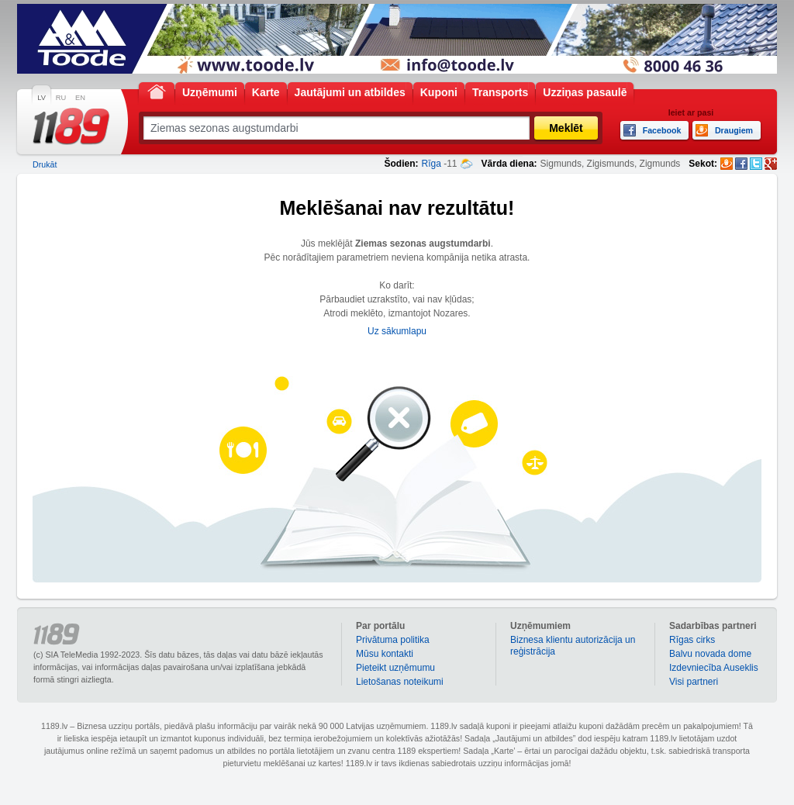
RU (61, 98)
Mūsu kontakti (384, 653)
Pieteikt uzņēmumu (395, 667)
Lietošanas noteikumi (400, 681)
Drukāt (45, 164)
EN (80, 98)
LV (41, 98)
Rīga (430, 163)
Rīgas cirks (692, 639)
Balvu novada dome (710, 653)
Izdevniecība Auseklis (713, 667)
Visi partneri (693, 681)
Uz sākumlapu (397, 331)
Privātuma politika (393, 639)
